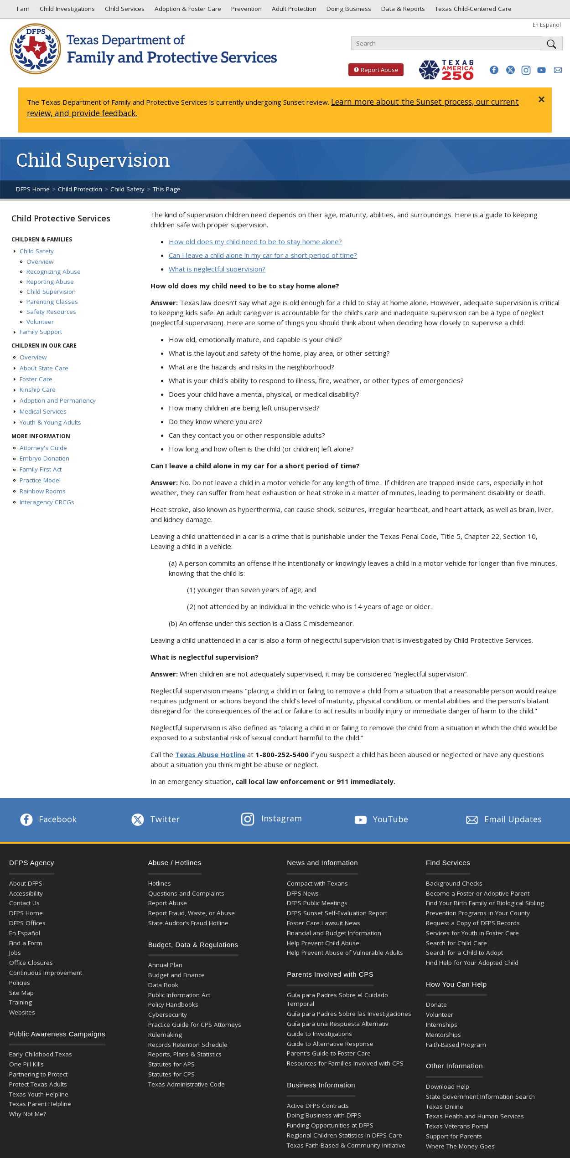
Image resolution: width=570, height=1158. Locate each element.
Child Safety (127, 189)
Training (20, 1002)
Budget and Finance (176, 975)
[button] (494, 70)
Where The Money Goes (460, 1146)
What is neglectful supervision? (217, 268)
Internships (441, 1024)
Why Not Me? (27, 1114)
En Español (547, 24)
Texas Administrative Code (186, 1084)
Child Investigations (66, 11)
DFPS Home (33, 189)
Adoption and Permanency (58, 400)
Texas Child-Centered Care (472, 11)
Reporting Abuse (50, 281)
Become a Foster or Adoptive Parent (477, 893)
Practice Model (40, 480)
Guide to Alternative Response (330, 1044)
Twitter (155, 819)
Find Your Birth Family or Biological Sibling (485, 903)
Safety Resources (51, 311)
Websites (22, 1012)
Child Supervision (51, 291)
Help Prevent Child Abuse (323, 943)
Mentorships (443, 1034)
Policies (19, 983)
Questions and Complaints (186, 893)
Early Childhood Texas (40, 1054)
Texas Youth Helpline (38, 1094)
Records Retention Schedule (188, 1044)
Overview (39, 261)
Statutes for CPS (171, 1074)
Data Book (163, 985)
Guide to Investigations (319, 1034)
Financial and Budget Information (334, 933)
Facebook (47, 819)
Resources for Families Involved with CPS (345, 1063)
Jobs (15, 952)
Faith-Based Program (456, 1044)
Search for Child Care (456, 943)
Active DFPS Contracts (318, 1106)
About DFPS (25, 883)
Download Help (447, 1086)
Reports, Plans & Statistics (185, 1054)
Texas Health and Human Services (475, 1116)
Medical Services (43, 411)
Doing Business (348, 11)
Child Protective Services (60, 218)
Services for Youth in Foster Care (472, 933)
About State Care (44, 368)
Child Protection (80, 189)
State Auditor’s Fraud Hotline (188, 923)
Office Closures (31, 962)
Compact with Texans (317, 883)
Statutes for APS (171, 1064)
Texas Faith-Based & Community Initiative (346, 1145)
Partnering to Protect (38, 1074)
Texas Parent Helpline (40, 1104)
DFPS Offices (27, 923)
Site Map (21, 993)
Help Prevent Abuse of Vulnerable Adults (345, 952)
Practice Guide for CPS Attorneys (194, 1024)
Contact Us (24, 903)
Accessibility (26, 893)
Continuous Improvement (45, 972)
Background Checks (454, 883)
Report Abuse (373, 70)
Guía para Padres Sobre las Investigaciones (349, 1013)
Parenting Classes (52, 301)
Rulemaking (165, 1034)
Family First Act (41, 469)
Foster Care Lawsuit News (323, 923)
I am (21, 11)
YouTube (380, 819)
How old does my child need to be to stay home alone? (255, 241)
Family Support (41, 332)
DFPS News (303, 893)
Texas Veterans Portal (457, 1126)
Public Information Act (179, 995)
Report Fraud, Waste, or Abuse (191, 913)
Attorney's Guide (43, 448)
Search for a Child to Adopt (464, 952)
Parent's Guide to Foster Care (329, 1053)
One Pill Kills (26, 1064)
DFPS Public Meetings (317, 903)
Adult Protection (293, 11)
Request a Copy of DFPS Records (473, 923)
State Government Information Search (480, 1096)
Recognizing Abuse (53, 271)
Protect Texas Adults (38, 1084)
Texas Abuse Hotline (210, 754)
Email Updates (503, 819)
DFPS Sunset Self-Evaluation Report (337, 913)
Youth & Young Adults (50, 422)
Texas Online (444, 1106)
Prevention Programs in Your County (478, 913)
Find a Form (25, 943)
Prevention (246, 11)
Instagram (271, 818)
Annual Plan (165, 965)
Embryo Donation (44, 458)
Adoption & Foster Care (187, 11)
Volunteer (40, 322)
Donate (436, 1004)
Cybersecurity (167, 1014)
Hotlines (159, 883)
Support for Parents (454, 1136)
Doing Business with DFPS (324, 1115)
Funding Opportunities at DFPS (330, 1125)
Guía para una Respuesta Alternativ (338, 1024)
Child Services (123, 11)
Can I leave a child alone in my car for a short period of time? (263, 255)
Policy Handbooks (173, 1004)
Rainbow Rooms (43, 491)
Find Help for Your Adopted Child (472, 962)
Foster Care (36, 379)
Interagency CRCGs (47, 502)
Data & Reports (402, 11)
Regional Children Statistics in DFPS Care (344, 1135)
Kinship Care (38, 389)
